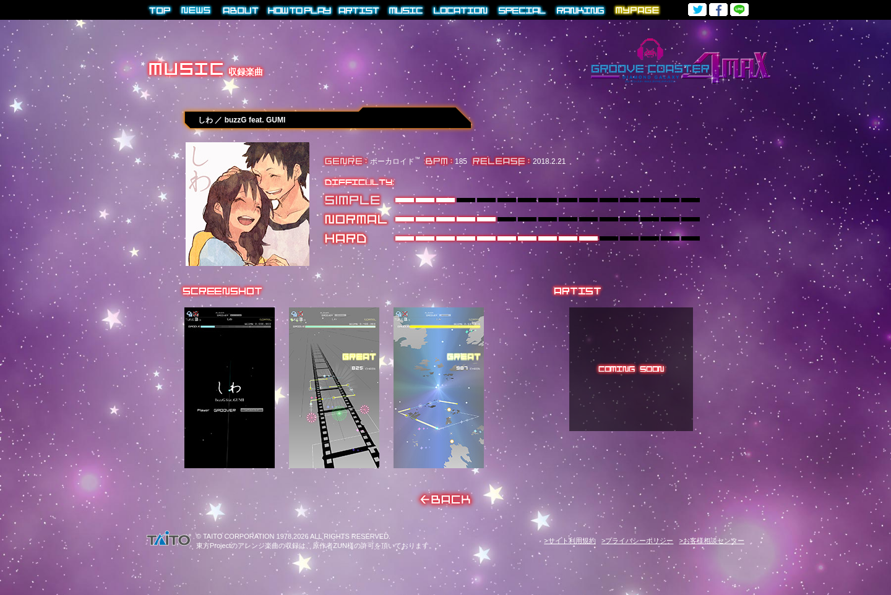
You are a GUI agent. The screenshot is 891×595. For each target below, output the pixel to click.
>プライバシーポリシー (637, 540)
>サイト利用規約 (569, 540)
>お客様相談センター (711, 540)
